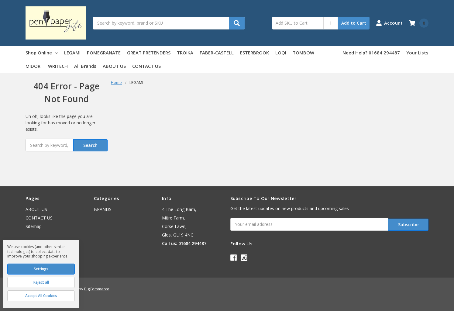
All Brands (85, 66)
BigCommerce (96, 287)
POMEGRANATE (104, 53)
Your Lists (417, 53)
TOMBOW (303, 53)
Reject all (41, 282)
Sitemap (34, 225)
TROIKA (185, 53)
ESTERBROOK (254, 53)
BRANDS (103, 208)
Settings (41, 268)
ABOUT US (114, 66)
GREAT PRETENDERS (148, 53)
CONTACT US (146, 66)
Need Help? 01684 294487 (371, 53)
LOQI (280, 53)
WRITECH (58, 66)
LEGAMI (72, 53)
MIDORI (34, 66)
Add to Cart (353, 23)
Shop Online (42, 53)
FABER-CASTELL (217, 53)
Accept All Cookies (41, 295)
